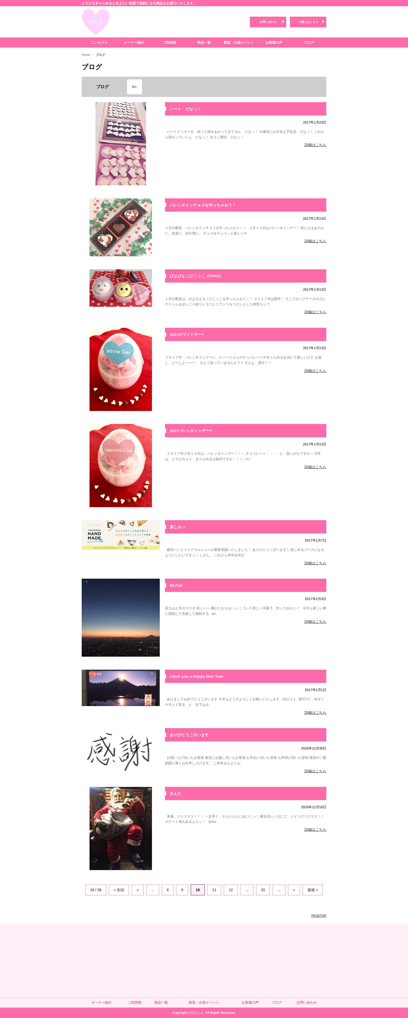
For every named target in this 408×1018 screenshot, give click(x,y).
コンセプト (99, 42)
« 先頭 (119, 890)
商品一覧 (204, 42)
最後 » (313, 890)
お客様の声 (273, 42)
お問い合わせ (268, 21)
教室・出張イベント (239, 42)
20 (263, 890)
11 (214, 890)
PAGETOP (318, 916)
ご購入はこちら (308, 21)
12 (231, 890)
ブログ (309, 42)
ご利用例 (169, 42)
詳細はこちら (315, 145)
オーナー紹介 (134, 42)
